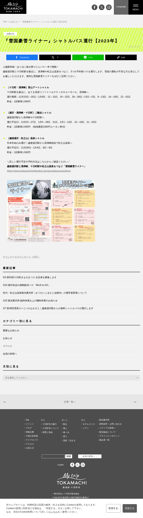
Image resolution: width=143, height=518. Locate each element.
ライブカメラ (32, 442)
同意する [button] (129, 508)
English (61, 467)
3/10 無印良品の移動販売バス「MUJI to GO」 (27, 285)
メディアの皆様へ (107, 430)
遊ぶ (65, 430)
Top (27, 421)
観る (65, 426)
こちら (54, 512)
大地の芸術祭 (32, 438)
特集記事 (30, 434)
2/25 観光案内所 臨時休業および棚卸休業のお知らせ (30, 300)
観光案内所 (104, 421)
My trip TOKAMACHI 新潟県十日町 (14, 7)
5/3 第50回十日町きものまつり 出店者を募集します (30, 277)
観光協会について (107, 434)
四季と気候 (47, 434)
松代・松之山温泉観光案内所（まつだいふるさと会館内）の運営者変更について (45, 293)
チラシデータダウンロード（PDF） (21, 257)
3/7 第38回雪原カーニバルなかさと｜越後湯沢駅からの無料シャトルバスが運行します (48, 308)
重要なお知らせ (11, 330)
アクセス (30, 446)
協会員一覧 (104, 442)
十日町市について (50, 430)
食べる (66, 434)
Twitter (55, 57)
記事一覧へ (69, 402)
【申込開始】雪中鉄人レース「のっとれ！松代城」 (110, 402)
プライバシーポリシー (109, 438)
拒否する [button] (113, 508)
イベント (7, 346)
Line (88, 57)
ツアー (86, 430)
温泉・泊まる (69, 442)
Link (121, 57)
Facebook (22, 57)
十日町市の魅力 (49, 426)
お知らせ (14, 22)
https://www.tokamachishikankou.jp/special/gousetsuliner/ (39, 171)
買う (65, 438)
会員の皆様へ (10, 354)
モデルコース (89, 426)
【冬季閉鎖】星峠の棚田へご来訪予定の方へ (26, 402)
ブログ (29, 430)
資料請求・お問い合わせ (110, 426)
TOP (5, 22)
